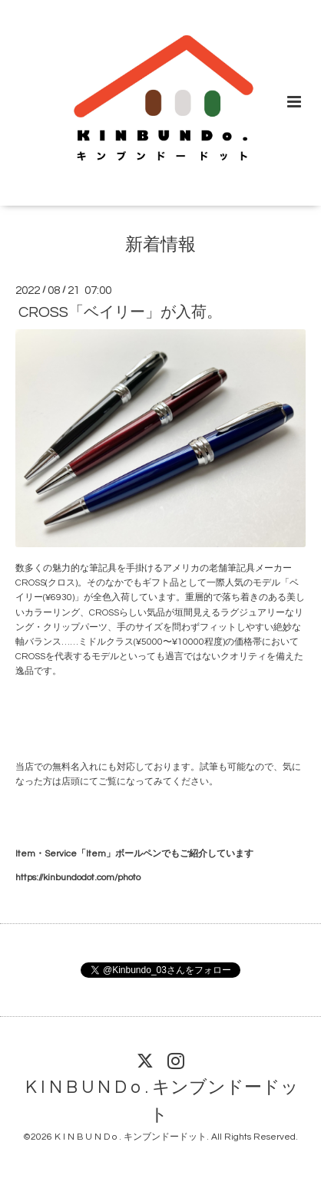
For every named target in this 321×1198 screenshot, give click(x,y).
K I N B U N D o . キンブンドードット (162, 1101)
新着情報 (160, 244)
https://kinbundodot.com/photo (78, 878)
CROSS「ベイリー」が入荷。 (120, 312)
